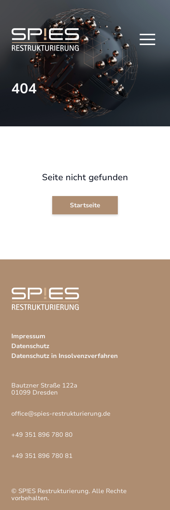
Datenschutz (30, 346)
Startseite (85, 205)
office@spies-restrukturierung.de (60, 413)
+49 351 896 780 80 (42, 434)
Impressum (28, 336)
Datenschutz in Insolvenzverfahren (64, 356)
